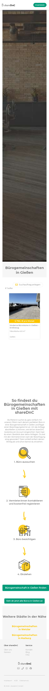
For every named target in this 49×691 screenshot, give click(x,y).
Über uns (8, 650)
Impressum (8, 680)
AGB (16, 680)
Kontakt (29, 650)
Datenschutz (24, 680)
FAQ (27, 655)
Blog (28, 652)
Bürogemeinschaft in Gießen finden (25, 587)
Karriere (7, 652)
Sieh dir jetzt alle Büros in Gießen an (24, 601)
